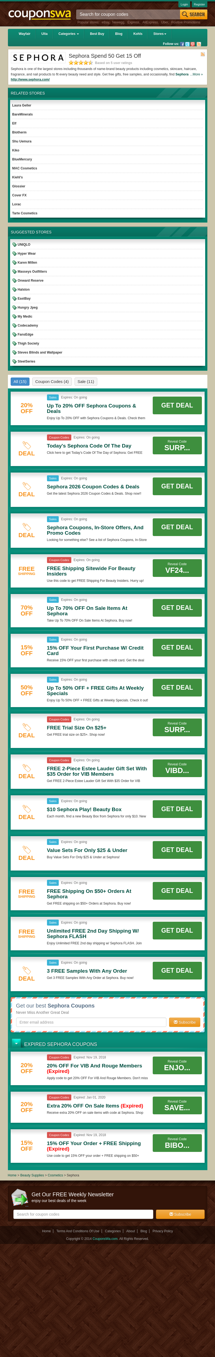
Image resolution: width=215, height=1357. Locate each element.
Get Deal (177, 405)
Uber (164, 22)
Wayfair (25, 34)
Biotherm (19, 132)
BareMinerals (22, 114)
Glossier (18, 186)
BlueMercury (22, 159)
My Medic (25, 316)
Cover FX (19, 195)
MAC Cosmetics (24, 168)
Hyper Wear (27, 253)
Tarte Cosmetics (24, 213)
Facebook (182, 44)
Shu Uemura (22, 141)
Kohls (137, 34)
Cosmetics (55, 1175)
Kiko (15, 150)
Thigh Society (28, 343)
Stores (159, 34)
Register (199, 4)
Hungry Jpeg (28, 307)
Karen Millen (27, 262)
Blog (118, 34)
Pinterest (192, 44)
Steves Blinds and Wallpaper (40, 352)
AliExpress (150, 22)
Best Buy (97, 34)
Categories (68, 34)
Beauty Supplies (32, 1175)
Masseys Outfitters (32, 271)
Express (133, 22)
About (130, 1231)
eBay (105, 22)
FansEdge (25, 334)
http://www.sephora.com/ (30, 79)
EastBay (24, 298)
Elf (14, 123)
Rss (199, 44)
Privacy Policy (162, 1231)
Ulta (44, 34)
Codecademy (28, 325)
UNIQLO (24, 245)
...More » (196, 74)
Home (12, 1175)
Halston (24, 289)
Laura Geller (21, 105)
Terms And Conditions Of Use (77, 1231)
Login (184, 4)
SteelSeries (27, 361)
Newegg (118, 22)
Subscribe (185, 1022)
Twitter (187, 44)
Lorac (16, 204)
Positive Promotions (185, 22)
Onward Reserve (31, 280)
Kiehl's (17, 177)
